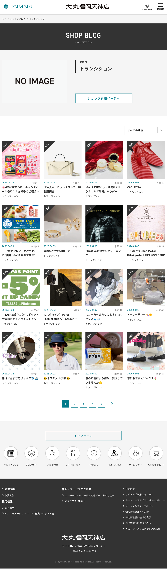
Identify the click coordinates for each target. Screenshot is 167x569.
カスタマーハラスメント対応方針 (142, 529)
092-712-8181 (83, 551)
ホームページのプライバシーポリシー (145, 500)
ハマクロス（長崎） (75, 501)
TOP (4, 18)
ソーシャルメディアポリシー (140, 506)
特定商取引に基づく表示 (138, 517)
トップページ (83, 436)
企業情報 (10, 489)
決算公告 (9, 495)
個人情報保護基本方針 (137, 512)
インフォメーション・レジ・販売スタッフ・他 (29, 514)
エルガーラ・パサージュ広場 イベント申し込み (89, 495)
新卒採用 (9, 508)
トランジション (39, 18)
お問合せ (130, 489)
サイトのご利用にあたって (139, 494)
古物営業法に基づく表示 (138, 523)
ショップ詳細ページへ (104, 98)
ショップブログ (19, 18)
